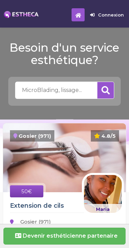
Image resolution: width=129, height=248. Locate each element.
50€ (27, 191)
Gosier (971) (30, 221)
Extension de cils (37, 205)
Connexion (107, 15)
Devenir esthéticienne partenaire (65, 235)
